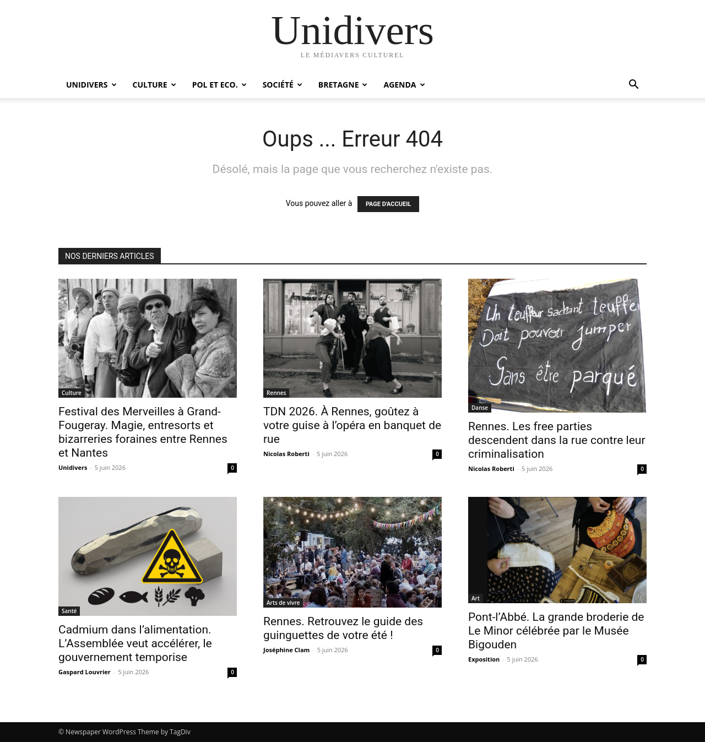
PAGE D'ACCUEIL (388, 204)
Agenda (404, 84)
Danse (479, 407)
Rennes (276, 393)
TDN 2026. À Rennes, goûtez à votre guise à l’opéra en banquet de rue (352, 425)
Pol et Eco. (219, 84)
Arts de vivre (283, 602)
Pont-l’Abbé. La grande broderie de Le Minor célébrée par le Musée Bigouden (556, 630)
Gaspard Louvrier (84, 672)
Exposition (484, 659)
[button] (633, 85)
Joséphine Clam (286, 650)
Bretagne (343, 84)
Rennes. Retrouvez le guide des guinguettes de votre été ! (343, 628)
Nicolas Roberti (286, 453)
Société (282, 84)
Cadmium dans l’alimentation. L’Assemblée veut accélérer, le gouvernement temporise (135, 643)
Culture (154, 84)
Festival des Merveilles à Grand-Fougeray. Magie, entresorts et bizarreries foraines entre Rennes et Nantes (142, 432)
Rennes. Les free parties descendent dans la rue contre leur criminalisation (557, 440)
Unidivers (91, 84)
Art (475, 598)
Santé (69, 611)
